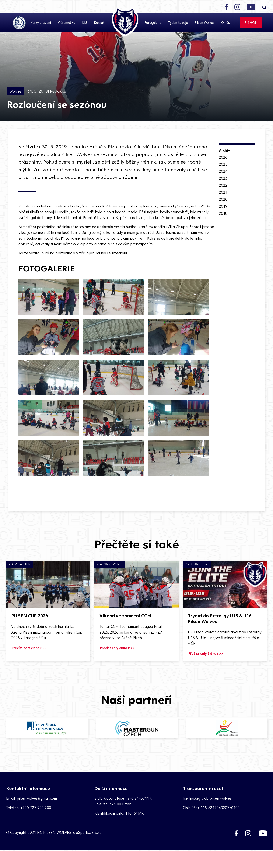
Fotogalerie (152, 23)
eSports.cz (84, 833)
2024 (223, 171)
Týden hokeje (178, 23)
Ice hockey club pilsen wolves (207, 798)
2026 (223, 157)
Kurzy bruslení (41, 23)
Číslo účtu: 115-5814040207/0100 (211, 808)
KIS (84, 23)
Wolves (15, 91)
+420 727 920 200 (36, 808)
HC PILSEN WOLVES (54, 833)
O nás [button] (226, 23)
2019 (223, 205)
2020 (223, 198)
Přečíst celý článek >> (29, 648)
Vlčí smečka (66, 23)
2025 (223, 164)
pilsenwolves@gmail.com (37, 798)
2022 (223, 184)
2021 (223, 191)
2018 (223, 211)
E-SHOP (251, 23)
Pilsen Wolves (204, 23)
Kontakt (100, 23)
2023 (223, 177)
